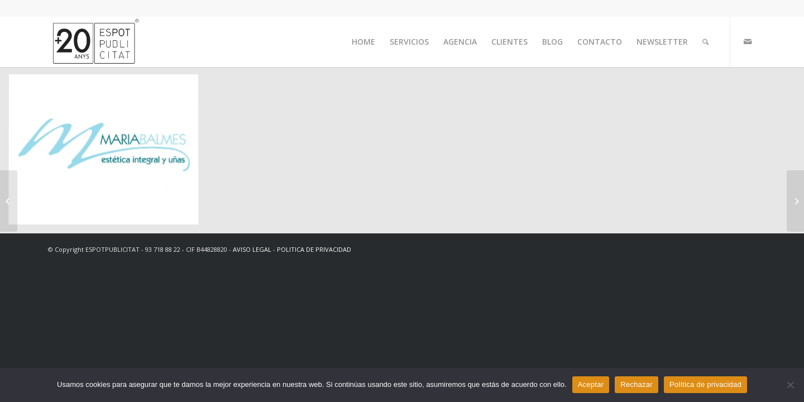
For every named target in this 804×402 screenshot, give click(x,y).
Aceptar (591, 384)
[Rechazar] (790, 384)
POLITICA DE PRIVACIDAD (314, 249)
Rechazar (636, 384)
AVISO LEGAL (252, 249)
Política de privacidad (705, 384)
